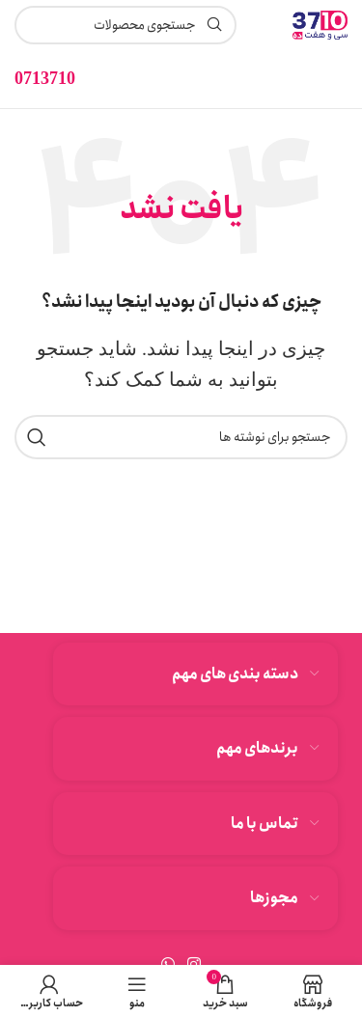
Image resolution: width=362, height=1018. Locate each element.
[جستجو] (181, 437)
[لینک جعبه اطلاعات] (44, 79)
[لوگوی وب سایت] (320, 23)
